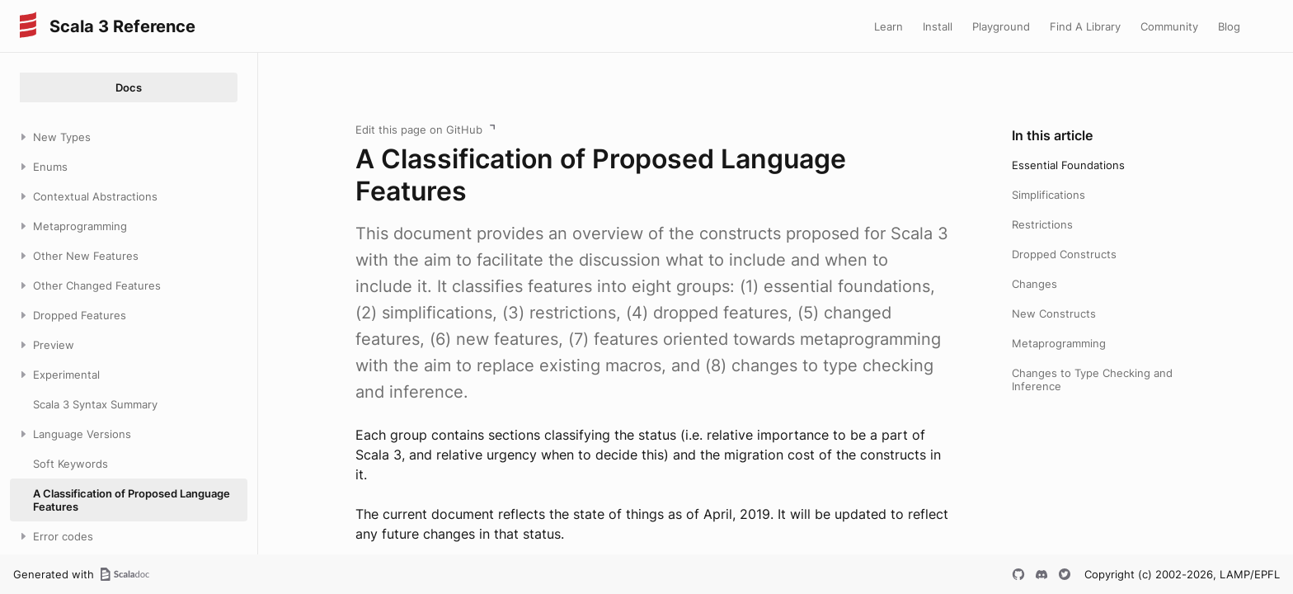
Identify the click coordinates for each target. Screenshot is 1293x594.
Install (937, 26)
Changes (1034, 283)
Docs (128, 87)
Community (1169, 26)
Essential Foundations (1068, 165)
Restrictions (1042, 224)
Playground (1001, 26)
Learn (888, 26)
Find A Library (1085, 26)
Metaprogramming (1059, 343)
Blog (1229, 26)
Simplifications (1048, 194)
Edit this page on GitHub (418, 129)
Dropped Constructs (1064, 254)
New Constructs (1054, 313)
